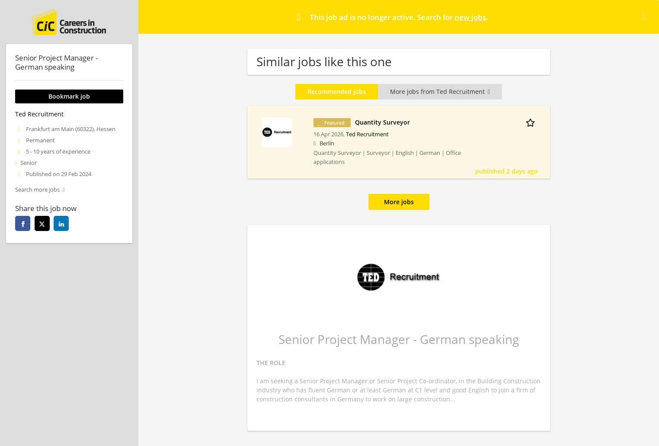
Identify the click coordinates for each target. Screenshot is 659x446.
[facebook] (22, 223)
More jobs (399, 202)
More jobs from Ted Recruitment (440, 91)
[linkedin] (61, 223)
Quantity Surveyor (382, 122)
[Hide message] (646, 16)
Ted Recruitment (367, 134)
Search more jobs (37, 189)
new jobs (470, 17)
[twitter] (42, 223)
